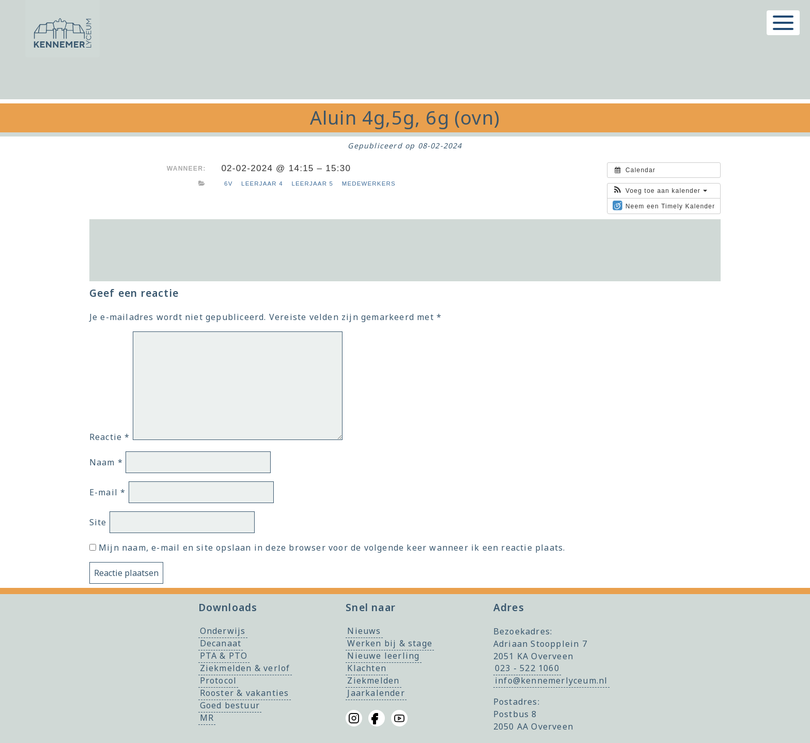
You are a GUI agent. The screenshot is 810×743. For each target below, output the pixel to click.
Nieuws (364, 631)
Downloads (228, 607)
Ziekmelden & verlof (245, 668)
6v (228, 183)
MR (207, 718)
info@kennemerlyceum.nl (551, 681)
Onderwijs (223, 631)
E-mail (107, 492)
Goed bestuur (230, 705)
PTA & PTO (224, 656)
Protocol (218, 681)
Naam (106, 462)
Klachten (366, 668)
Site (98, 522)
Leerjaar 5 (312, 183)
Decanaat (221, 643)
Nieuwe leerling (383, 656)
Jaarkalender (375, 693)
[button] (660, 191)
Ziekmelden (373, 681)
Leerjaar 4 (262, 183)
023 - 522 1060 (527, 668)
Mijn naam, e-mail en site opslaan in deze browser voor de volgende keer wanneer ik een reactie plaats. (332, 547)
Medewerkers (369, 183)
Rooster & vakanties (244, 693)
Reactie (109, 437)
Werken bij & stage (389, 643)
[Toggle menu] (783, 22)
